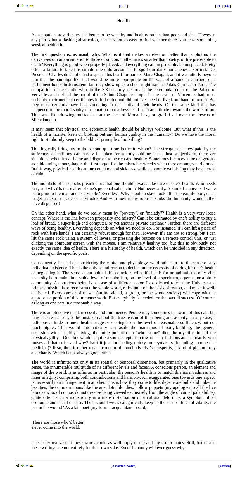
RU (219, 6)
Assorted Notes (123, 466)
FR (227, 6)
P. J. (123, 6)
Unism (225, 466)
